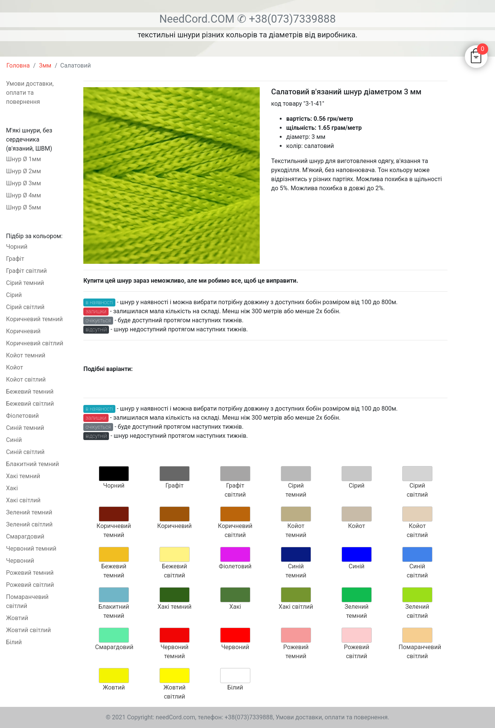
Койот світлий (26, 379)
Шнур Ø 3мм (23, 183)
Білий (14, 642)
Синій (14, 439)
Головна (18, 65)
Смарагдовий (25, 536)
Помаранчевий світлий (27, 601)
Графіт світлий (26, 270)
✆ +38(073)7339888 (286, 18)
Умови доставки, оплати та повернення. (332, 717)
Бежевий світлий (30, 403)
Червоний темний (31, 548)
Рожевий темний (30, 572)
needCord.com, (177, 717)
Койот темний (25, 355)
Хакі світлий (23, 500)
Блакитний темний (32, 464)
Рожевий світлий (30, 584)
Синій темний (25, 427)
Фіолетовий (22, 415)
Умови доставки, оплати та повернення (30, 92)
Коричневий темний (34, 319)
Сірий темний (25, 282)
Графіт (15, 258)
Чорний (17, 246)
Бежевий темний (30, 391)
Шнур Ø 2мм (23, 171)
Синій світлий (25, 452)
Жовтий (17, 618)
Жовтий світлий (28, 630)
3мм (45, 65)
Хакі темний (23, 476)
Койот (14, 367)
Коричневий (23, 331)
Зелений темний (29, 512)
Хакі (12, 488)
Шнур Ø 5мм (23, 207)
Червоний (20, 560)
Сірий (14, 295)
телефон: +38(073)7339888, (236, 717)
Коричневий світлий (34, 343)
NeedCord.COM (198, 18)
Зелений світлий (29, 524)
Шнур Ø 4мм (23, 195)
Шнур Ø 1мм (23, 159)
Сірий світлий (25, 307)
